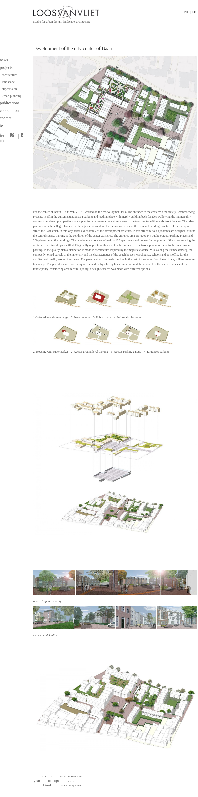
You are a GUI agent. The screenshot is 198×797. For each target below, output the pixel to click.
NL (186, 12)
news (4, 60)
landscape (9, 82)
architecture (9, 75)
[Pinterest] (13, 136)
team (4, 126)
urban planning (12, 96)
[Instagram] (3, 142)
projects (6, 68)
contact (6, 118)
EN (194, 12)
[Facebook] (23, 136)
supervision (9, 89)
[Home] (115, 12)
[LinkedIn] (3, 136)
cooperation (9, 110)
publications (10, 103)
